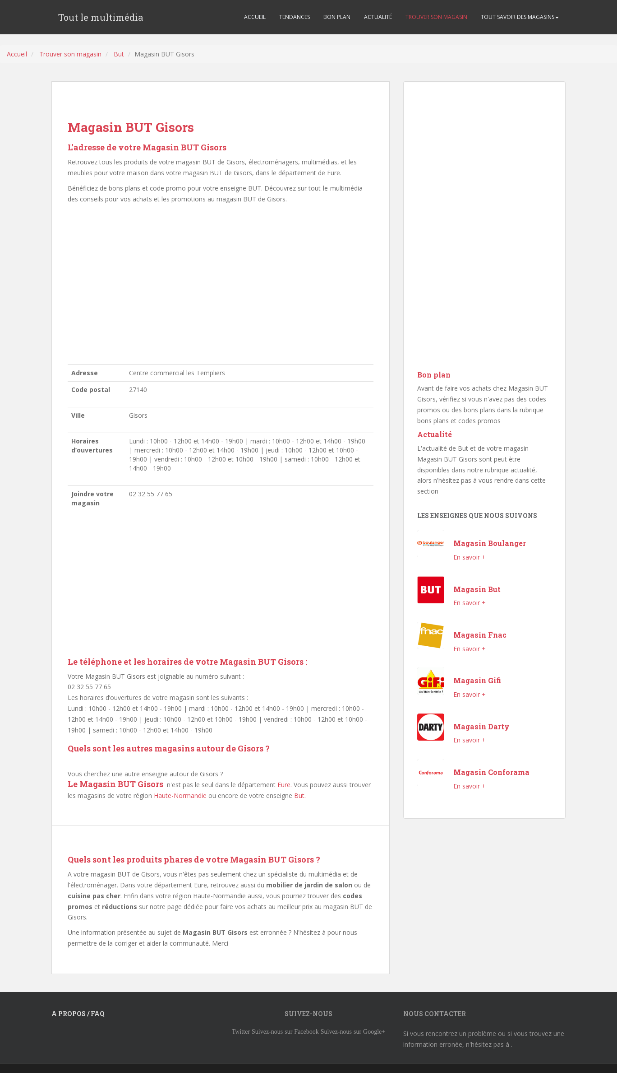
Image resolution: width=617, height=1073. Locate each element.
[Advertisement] (220, 282)
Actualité (434, 434)
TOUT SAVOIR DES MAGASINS (520, 17)
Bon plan (434, 374)
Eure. (284, 784)
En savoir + (469, 557)
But (119, 54)
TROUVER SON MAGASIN (436, 17)
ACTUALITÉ (378, 17)
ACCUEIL (255, 17)
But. (300, 795)
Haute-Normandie (180, 795)
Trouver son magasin (70, 54)
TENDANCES (294, 17)
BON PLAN (336, 17)
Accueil (17, 54)
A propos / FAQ (78, 1013)
